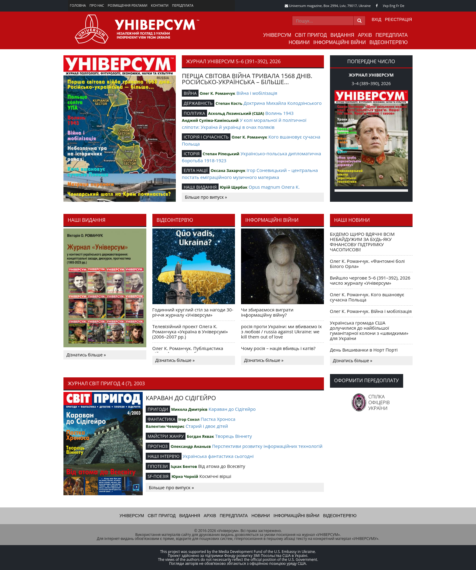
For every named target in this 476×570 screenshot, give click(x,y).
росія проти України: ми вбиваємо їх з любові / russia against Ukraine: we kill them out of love (281, 331)
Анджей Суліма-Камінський (210, 120)
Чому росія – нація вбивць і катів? (278, 348)
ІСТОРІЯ (192, 153)
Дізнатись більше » (86, 355)
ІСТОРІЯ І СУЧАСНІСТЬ (206, 137)
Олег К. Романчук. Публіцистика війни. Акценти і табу (187, 350)
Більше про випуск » (206, 197)
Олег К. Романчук (217, 93)
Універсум (277, 35)
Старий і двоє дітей (206, 426)
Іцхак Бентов (184, 466)
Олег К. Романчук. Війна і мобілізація (371, 311)
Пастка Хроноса (218, 419)
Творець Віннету (233, 436)
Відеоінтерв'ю (388, 42)
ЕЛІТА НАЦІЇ (196, 170)
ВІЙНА (190, 93)
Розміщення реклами (127, 5)
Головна (78, 5)
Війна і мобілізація (256, 93)
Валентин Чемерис (165, 426)
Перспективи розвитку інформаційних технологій (267, 446)
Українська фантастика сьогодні (217, 456)
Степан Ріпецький (220, 153)
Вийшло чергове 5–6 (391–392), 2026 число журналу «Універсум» (370, 280)
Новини (299, 42)
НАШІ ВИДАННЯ (200, 187)
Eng (392, 5)
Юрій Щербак (233, 187)
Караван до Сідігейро (232, 409)
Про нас (97, 5)
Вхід (376, 19)
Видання (342, 35)
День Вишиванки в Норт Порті (364, 350)
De (402, 5)
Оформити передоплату (366, 380)
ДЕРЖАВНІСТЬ (198, 103)
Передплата (182, 5)
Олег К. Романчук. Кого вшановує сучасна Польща (367, 297)
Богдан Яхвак (200, 436)
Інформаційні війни (339, 42)
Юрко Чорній (185, 476)
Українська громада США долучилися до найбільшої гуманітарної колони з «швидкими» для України (369, 330)
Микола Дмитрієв (189, 409)
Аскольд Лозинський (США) (236, 113)
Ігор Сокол (188, 419)
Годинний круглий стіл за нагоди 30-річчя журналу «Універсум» (192, 312)
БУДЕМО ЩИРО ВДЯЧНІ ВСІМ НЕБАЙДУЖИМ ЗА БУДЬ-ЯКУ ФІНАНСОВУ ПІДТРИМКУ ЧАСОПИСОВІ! (362, 241)
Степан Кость (229, 103)
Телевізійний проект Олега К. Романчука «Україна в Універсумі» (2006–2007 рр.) (190, 331)
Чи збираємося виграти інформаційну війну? (267, 312)
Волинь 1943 (279, 113)
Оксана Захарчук (228, 170)
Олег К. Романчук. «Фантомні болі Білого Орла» (367, 263)
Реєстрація (398, 19)
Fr (397, 5)
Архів (365, 35)
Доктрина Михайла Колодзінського (282, 103)
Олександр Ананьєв (191, 446)
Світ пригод (311, 35)
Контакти (159, 5)
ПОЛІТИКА (194, 113)
